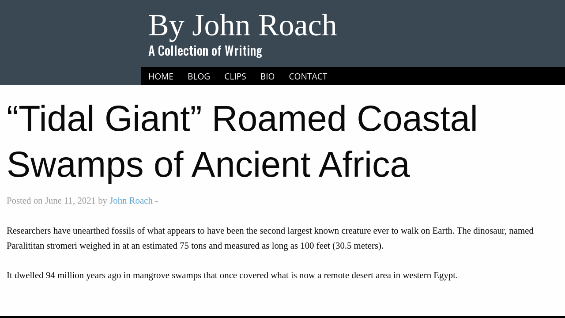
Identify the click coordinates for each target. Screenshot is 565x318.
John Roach (131, 200)
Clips (235, 76)
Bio (267, 76)
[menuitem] (161, 76)
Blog (199, 76)
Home (160, 76)
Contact (308, 76)
